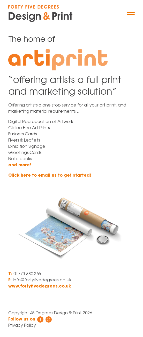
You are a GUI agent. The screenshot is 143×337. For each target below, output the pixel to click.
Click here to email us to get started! (49, 176)
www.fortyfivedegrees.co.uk (39, 286)
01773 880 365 (27, 274)
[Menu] (131, 13)
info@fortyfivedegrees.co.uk (42, 280)
